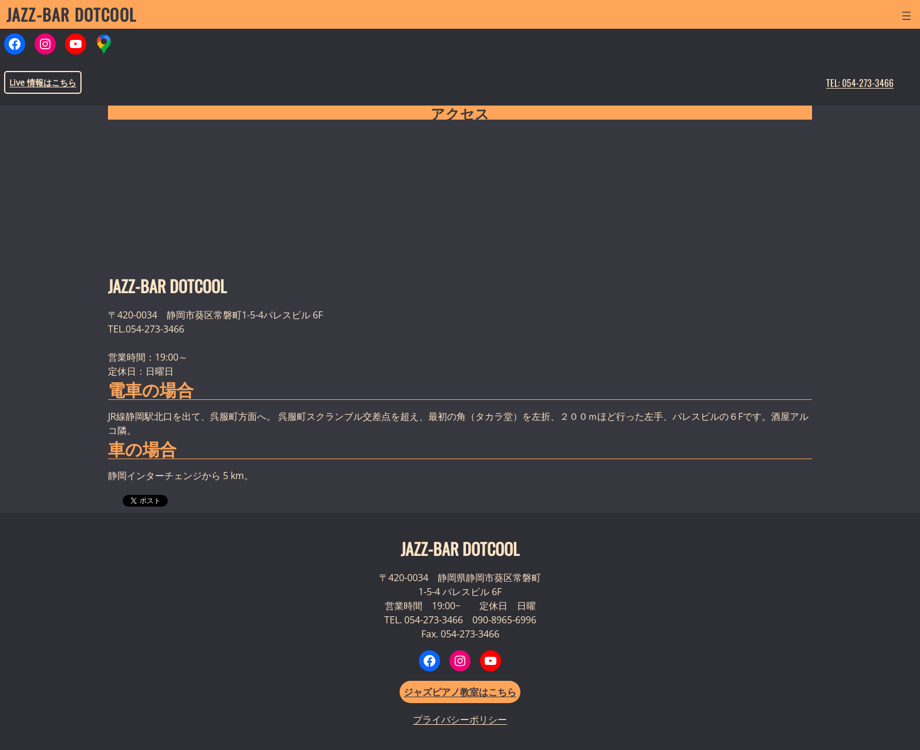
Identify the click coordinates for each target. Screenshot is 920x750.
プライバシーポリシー (460, 719)
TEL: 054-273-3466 (860, 83)
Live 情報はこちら (42, 82)
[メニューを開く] (906, 16)
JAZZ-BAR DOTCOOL (71, 14)
